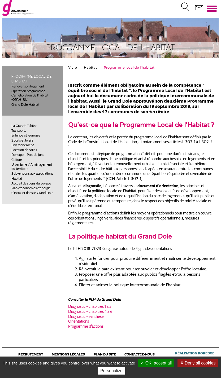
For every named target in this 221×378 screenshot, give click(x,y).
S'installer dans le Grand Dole (32, 193)
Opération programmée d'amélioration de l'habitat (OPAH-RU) (29, 96)
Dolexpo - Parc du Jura (27, 155)
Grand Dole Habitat (25, 105)
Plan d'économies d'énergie (31, 188)
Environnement (22, 145)
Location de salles (24, 150)
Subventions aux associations (32, 174)
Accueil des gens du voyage (31, 184)
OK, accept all (156, 363)
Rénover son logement (27, 87)
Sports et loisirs (22, 141)
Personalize (111, 370)
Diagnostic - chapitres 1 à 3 (89, 307)
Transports (18, 131)
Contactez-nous (139, 354)
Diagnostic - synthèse (86, 317)
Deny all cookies (198, 363)
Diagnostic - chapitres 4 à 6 (90, 312)
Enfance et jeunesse (25, 136)
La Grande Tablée (24, 126)
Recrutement (30, 354)
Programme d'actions (85, 327)
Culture (16, 160)
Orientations (78, 322)
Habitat (16, 179)
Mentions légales (68, 354)
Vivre (72, 67)
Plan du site (105, 354)
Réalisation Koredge (194, 353)
